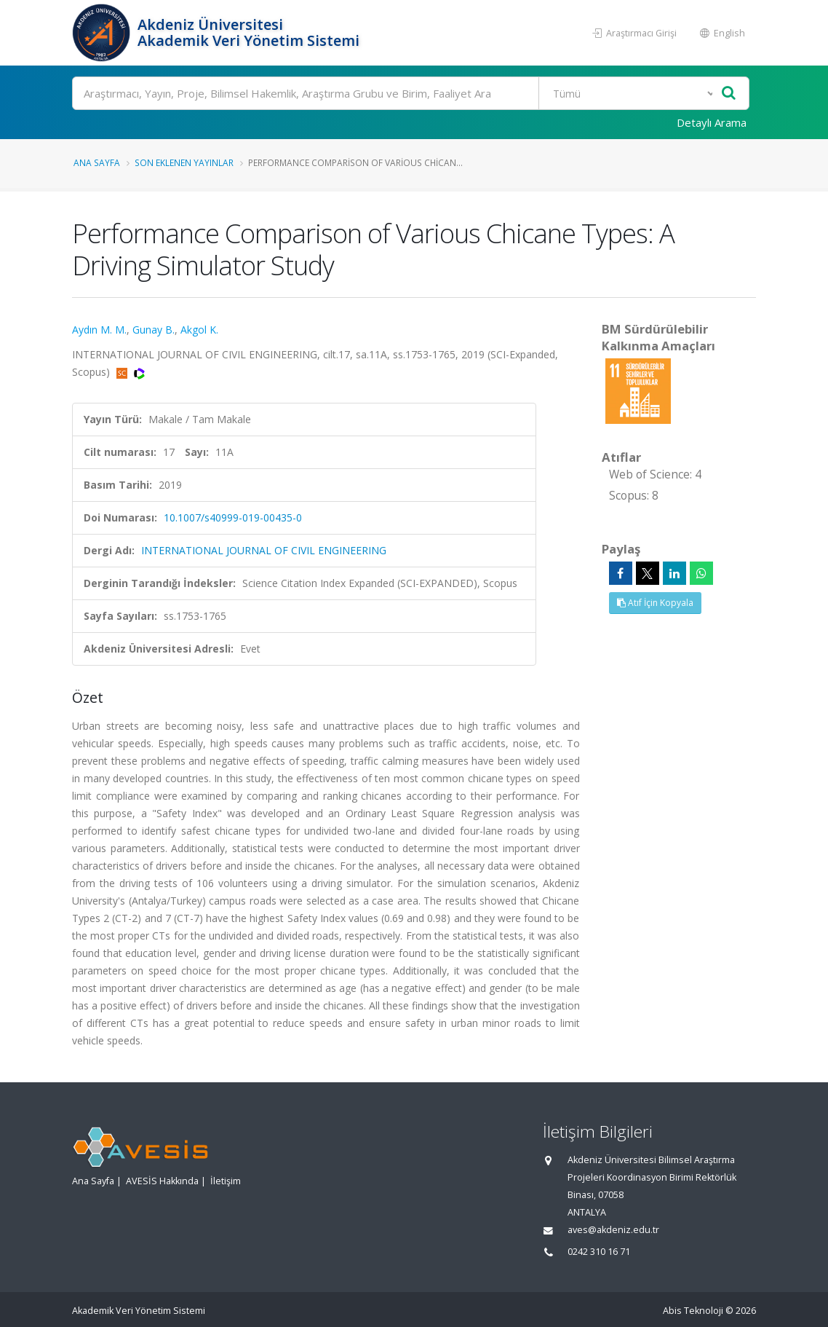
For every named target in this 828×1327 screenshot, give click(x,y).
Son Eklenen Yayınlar (184, 162)
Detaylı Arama (712, 122)
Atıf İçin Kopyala (655, 602)
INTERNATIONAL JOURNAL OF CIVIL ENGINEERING (263, 550)
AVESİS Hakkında (162, 1181)
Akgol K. (199, 329)
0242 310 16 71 (599, 1251)
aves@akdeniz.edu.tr (613, 1230)
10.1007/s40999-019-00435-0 (233, 517)
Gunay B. (153, 329)
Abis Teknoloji (693, 1310)
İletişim (225, 1181)
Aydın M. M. (99, 329)
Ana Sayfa (96, 162)
